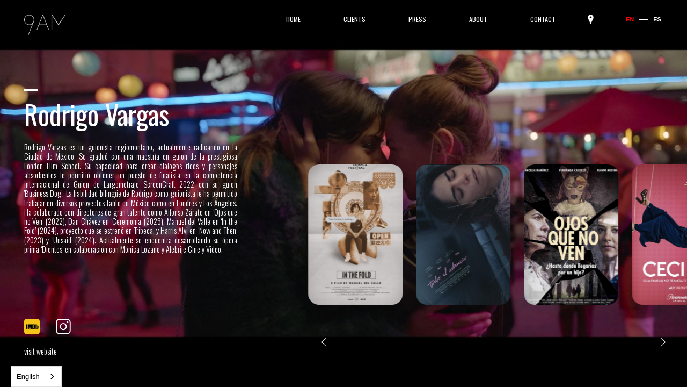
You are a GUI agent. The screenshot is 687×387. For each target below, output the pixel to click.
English (28, 376)
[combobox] (36, 376)
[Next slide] (663, 342)
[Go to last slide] (324, 342)
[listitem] (356, 235)
